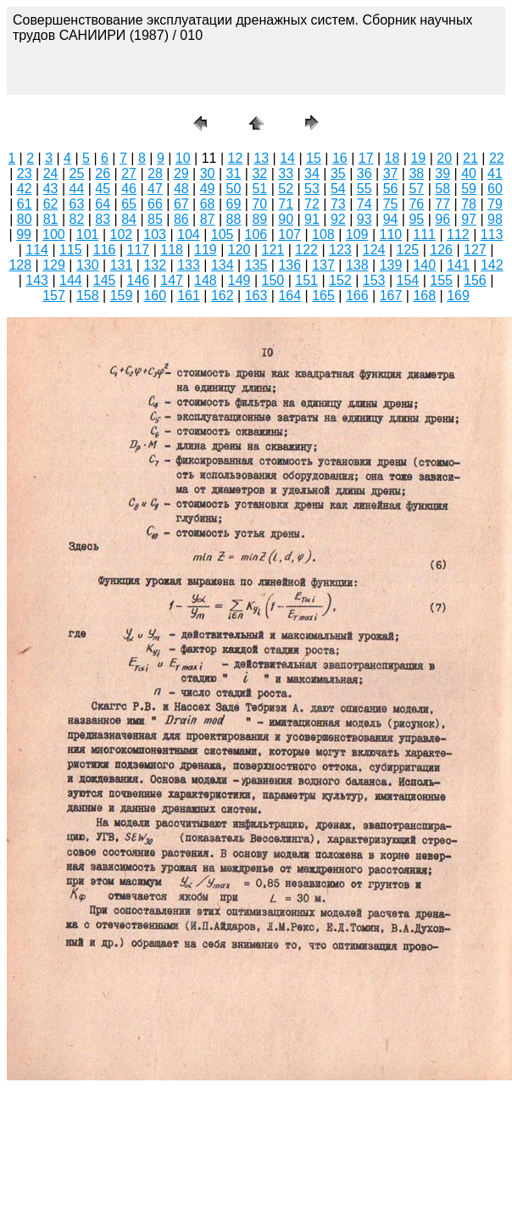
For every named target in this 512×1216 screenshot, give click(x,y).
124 (374, 250)
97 (468, 219)
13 (261, 158)
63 (77, 204)
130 (87, 265)
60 (495, 188)
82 (77, 219)
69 (234, 204)
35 (338, 173)
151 (306, 280)
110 (391, 234)
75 (390, 204)
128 (19, 265)
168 (424, 295)
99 (23, 234)
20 (444, 158)
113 (492, 234)
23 (24, 173)
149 (239, 280)
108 (323, 234)
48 (181, 188)
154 (408, 280)
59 (468, 188)
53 (312, 188)
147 (171, 280)
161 (188, 295)
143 (36, 280)
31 (234, 173)
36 (364, 173)
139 (391, 265)
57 (416, 188)
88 (234, 219)
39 (442, 173)
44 (77, 188)
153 (374, 280)
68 (207, 204)
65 (128, 204)
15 (313, 158)
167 (391, 295)
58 (442, 188)
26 (102, 173)
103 (154, 234)
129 (53, 265)
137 (323, 265)
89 (259, 219)
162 (222, 295)
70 (259, 204)
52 (285, 188)
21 (470, 158)
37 (390, 173)
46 (128, 188)
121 (273, 250)
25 (77, 173)
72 (312, 204)
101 (87, 234)
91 (312, 219)
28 (155, 173)
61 (24, 204)
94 (390, 219)
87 (207, 219)
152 (340, 280)
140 (424, 265)
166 (357, 295)
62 (50, 204)
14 (287, 158)
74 (364, 204)
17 (366, 158)
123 (340, 250)
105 (222, 234)
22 (496, 158)
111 (424, 234)
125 (408, 250)
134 (222, 265)
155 (441, 280)
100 (53, 234)
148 (205, 280)
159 (121, 295)
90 (285, 219)
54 (338, 188)
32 (259, 173)
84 (128, 219)
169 (458, 295)
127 (475, 250)
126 (441, 250)
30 (207, 173)
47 (155, 188)
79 (495, 204)
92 (338, 219)
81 (50, 219)
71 (285, 204)
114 (36, 250)
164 (289, 295)
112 (458, 234)
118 (171, 250)
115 (70, 250)
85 (155, 219)
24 (50, 173)
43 (50, 188)
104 (188, 234)
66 (155, 204)
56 (390, 188)
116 (104, 250)
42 (24, 188)
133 (188, 265)
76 (416, 204)
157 (53, 295)
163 (256, 295)
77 (442, 204)
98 (495, 219)
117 (138, 250)
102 (121, 234)
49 (207, 188)
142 (492, 265)
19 (418, 158)
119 (205, 250)
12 (235, 158)
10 (183, 158)
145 (104, 280)
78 (468, 204)
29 (181, 173)
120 (239, 250)
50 (234, 188)
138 (357, 265)
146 (138, 280)
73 (338, 204)
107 (289, 234)
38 (416, 173)
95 (416, 219)
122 (306, 250)
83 (102, 219)
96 (442, 219)
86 (181, 219)
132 (154, 265)
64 (102, 204)
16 (340, 158)
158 (87, 295)
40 (468, 173)
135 (256, 265)
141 (458, 265)
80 (24, 219)
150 (273, 280)
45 (102, 188)
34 (312, 173)
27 (128, 173)
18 (392, 158)
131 (121, 265)
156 (475, 280)
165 (323, 295)
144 (70, 280)
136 (289, 265)
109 (357, 234)
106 (256, 234)
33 (285, 173)
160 (154, 295)
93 (364, 219)
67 (181, 204)
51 (259, 188)
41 (495, 173)
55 (364, 188)
